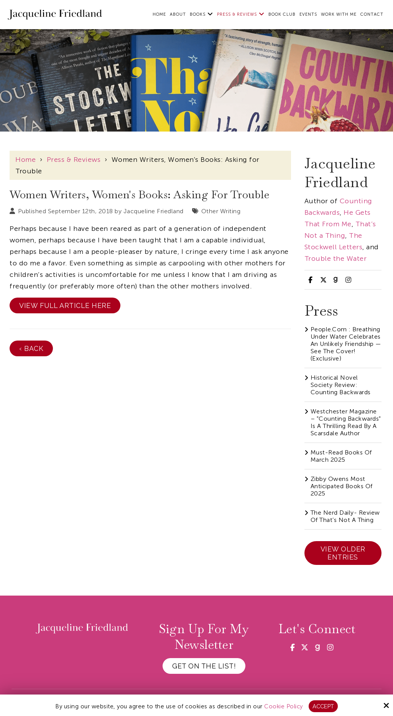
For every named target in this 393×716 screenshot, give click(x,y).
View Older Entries (343, 553)
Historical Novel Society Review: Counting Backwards (341, 385)
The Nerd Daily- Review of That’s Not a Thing (345, 516)
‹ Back (31, 348)
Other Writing (221, 211)
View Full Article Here (65, 305)
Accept (323, 706)
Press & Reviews (74, 159)
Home (25, 159)
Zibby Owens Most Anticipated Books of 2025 (342, 486)
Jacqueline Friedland (153, 211)
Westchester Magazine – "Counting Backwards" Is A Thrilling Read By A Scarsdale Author (346, 422)
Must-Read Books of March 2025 (341, 456)
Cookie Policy (283, 706)
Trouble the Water (335, 258)
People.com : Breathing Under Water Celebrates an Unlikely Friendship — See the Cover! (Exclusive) (346, 344)
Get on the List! (204, 666)
